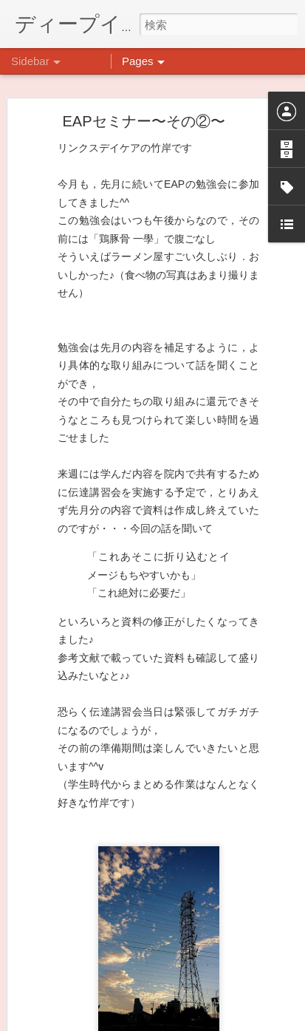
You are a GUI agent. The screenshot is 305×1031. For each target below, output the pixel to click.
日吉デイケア (232, 959)
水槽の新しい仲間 (71, 755)
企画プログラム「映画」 (85, 988)
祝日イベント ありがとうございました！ (120, 855)
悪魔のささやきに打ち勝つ (89, 822)
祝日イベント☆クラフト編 (89, 921)
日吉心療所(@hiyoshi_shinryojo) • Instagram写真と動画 (214, 837)
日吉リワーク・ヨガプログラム (98, 888)
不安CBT (54, 955)
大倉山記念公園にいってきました (102, 788)
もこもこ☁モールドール (85, 722)
